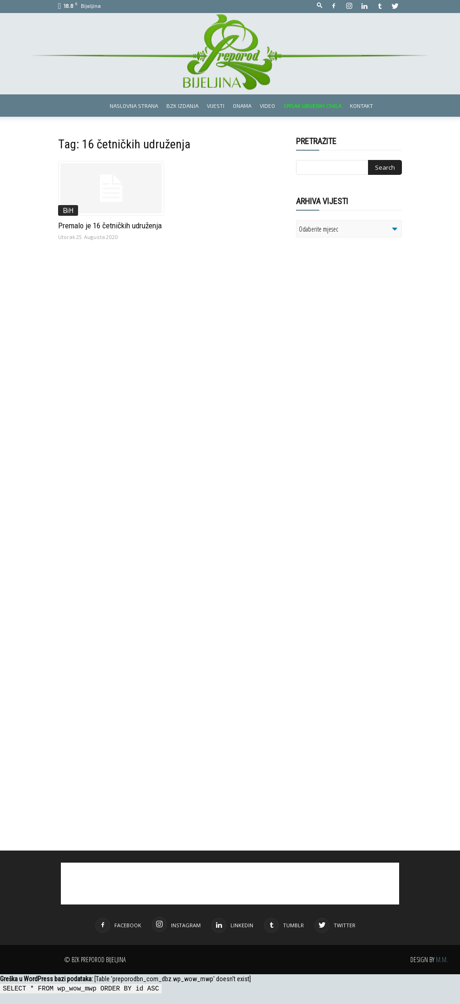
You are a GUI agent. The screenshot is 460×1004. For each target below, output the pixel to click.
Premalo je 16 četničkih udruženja (110, 225)
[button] (320, 6)
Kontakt (361, 105)
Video (267, 105)
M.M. (442, 959)
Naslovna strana (134, 105)
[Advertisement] (368, 365)
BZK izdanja (182, 105)
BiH (68, 210)
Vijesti (215, 105)
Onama (242, 105)
